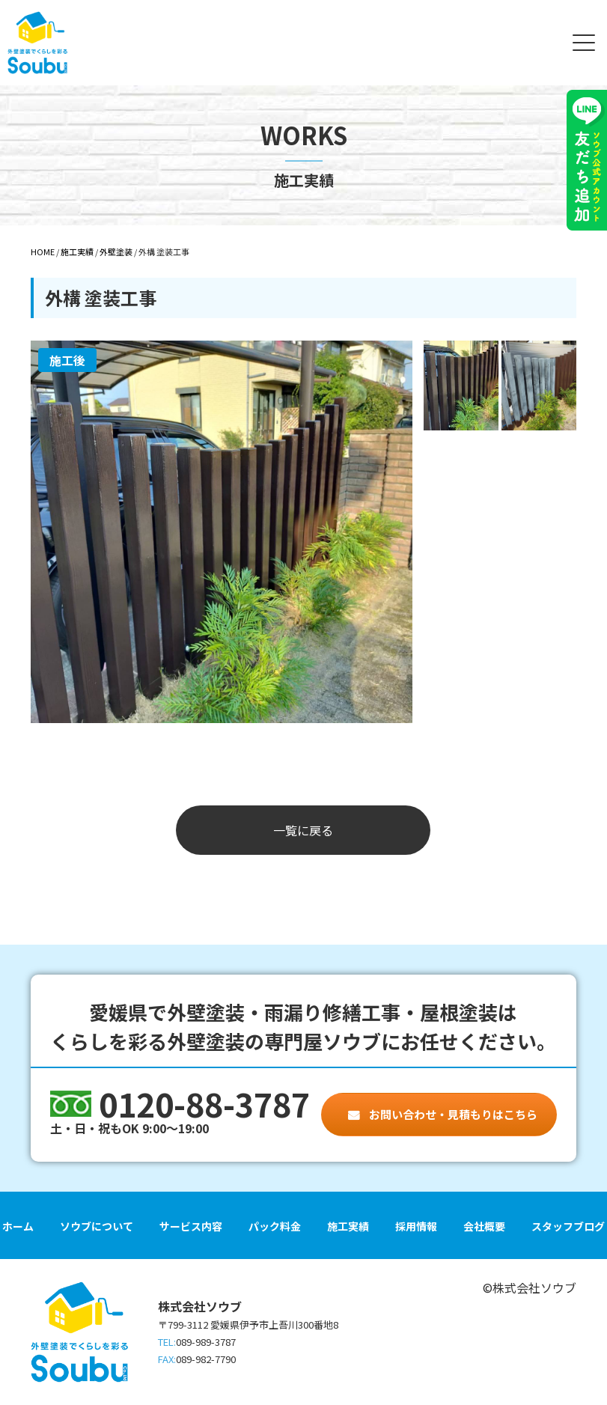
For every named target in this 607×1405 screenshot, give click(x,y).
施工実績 (348, 1226)
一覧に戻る (303, 830)
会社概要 (484, 1226)
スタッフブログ (568, 1226)
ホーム (18, 1226)
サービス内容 (190, 1226)
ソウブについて (96, 1226)
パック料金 (274, 1226)
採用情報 (416, 1226)
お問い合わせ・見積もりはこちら (452, 1114)
